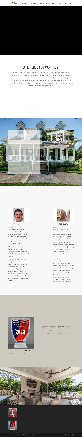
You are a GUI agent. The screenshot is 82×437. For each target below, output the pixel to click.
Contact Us (67, 3)
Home (17, 3)
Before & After (50, 3)
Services (33, 3)
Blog (60, 3)
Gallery (41, 3)
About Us (24, 3)
